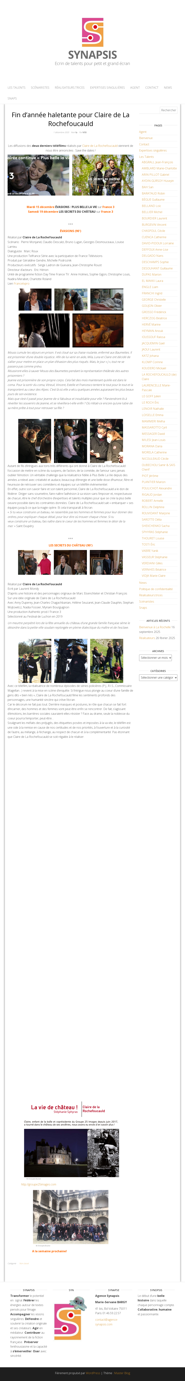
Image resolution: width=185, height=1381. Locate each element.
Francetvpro (21, 283)
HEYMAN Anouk (152, 331)
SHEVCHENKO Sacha (155, 526)
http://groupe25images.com (38, 1184)
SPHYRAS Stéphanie (155, 532)
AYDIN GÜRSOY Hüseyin (158, 181)
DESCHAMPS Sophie (155, 262)
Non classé (24, 1263)
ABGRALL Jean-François (157, 162)
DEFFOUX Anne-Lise (155, 250)
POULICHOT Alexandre (157, 488)
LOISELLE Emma (152, 415)
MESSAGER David (153, 434)
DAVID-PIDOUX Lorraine (158, 243)
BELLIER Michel (152, 212)
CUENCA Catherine (154, 237)
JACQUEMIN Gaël (153, 343)
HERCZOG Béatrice (154, 318)
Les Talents (16, 88)
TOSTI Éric (148, 544)
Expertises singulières (107, 88)
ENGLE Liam (150, 287)
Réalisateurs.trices (70, 88)
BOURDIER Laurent (154, 218)
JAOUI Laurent (151, 349)
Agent (135, 88)
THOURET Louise (153, 538)
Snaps (12, 98)
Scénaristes (40, 88)
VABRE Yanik (150, 551)
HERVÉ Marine (151, 324)
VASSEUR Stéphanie (154, 557)
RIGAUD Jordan (152, 495)
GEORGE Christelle (154, 300)
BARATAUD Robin (153, 193)
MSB (85, 132)
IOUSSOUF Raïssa (153, 337)
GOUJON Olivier (152, 306)
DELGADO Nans (152, 256)
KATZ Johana (150, 356)
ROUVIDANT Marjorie (156, 513)
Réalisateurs (147, 638)
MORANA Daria (152, 446)
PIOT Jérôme (150, 476)
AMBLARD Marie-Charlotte (159, 168)
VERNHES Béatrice (154, 570)
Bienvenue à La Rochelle (155, 627)
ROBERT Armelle (152, 501)
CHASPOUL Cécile (153, 231)
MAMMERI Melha (153, 421)
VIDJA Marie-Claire (153, 576)
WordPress (93, 1373)
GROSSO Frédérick (154, 312)
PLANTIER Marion (153, 482)
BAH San (147, 187)
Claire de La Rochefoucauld (100, 146)
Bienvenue (146, 138)
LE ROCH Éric (150, 402)
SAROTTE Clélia (152, 519)
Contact (151, 88)
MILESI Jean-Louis (153, 440)
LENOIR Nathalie (153, 409)
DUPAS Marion (151, 274)
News (168, 88)
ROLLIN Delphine (153, 507)
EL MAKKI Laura (152, 281)
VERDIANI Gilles (152, 563)
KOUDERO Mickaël (154, 368)
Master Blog (122, 1373)
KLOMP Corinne (152, 362)
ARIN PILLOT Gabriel (155, 175)
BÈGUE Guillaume (153, 200)
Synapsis (92, 54)
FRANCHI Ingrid (152, 293)
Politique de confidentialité (156, 589)
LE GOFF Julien (151, 396)
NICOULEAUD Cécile (155, 459)
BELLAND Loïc (151, 206)
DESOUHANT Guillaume (157, 268)
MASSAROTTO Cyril (154, 427)
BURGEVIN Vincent (154, 225)
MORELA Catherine (154, 452)
